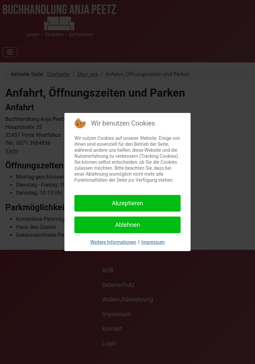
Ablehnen (127, 224)
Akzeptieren (127, 203)
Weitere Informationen (113, 242)
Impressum (153, 242)
